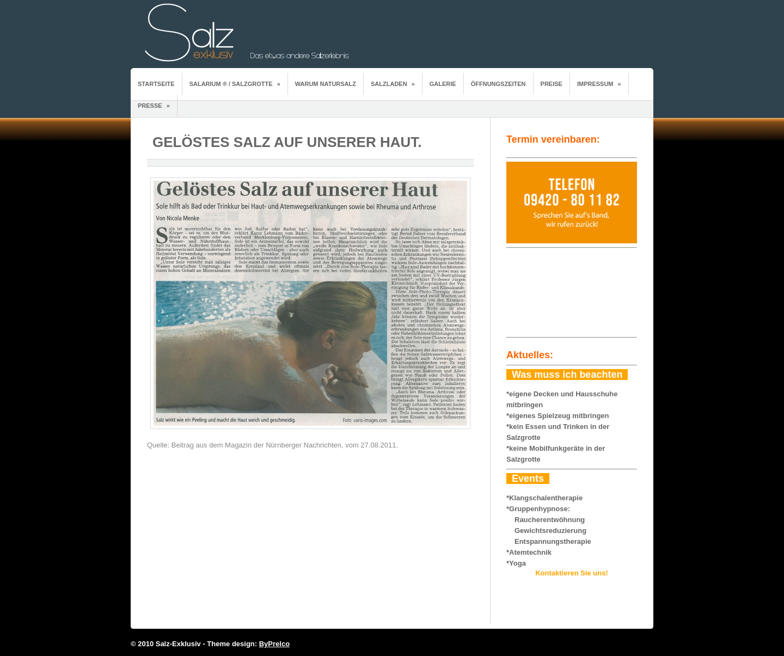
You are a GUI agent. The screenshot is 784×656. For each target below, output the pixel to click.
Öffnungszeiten (498, 84)
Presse (154, 105)
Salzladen (393, 84)
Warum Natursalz (325, 84)
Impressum (599, 84)
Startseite (156, 84)
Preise (551, 84)
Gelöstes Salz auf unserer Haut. (287, 142)
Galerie (443, 84)
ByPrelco (274, 644)
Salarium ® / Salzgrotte (234, 84)
